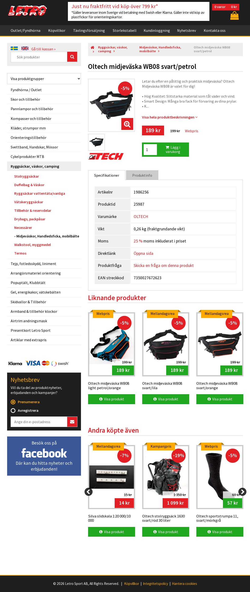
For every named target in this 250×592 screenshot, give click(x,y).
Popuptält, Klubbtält (28, 282)
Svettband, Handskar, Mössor (34, 147)
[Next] (242, 492)
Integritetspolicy (155, 584)
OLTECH (141, 216)
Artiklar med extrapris (29, 339)
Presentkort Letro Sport (31, 330)
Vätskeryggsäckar (28, 202)
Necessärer (23, 227)
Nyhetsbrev (186, 30)
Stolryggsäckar (26, 176)
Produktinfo (142, 175)
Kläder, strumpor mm (28, 128)
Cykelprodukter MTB (27, 156)
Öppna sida (143, 253)
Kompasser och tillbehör (31, 118)
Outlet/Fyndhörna (25, 30)
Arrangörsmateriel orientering (36, 273)
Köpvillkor (56, 30)
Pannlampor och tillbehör (32, 108)
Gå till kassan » (43, 49)
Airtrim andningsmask (29, 320)
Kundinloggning (157, 30)
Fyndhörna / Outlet (26, 89)
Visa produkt (111, 399)
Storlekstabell (125, 30)
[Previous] (89, 492)
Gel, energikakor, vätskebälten (36, 292)
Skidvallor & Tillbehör (28, 301)
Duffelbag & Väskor (29, 185)
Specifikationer (106, 175)
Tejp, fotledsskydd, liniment (33, 263)
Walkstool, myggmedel (32, 244)
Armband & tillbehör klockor (34, 311)
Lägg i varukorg (172, 149)
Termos (20, 253)
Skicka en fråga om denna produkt (164, 265)
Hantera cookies (184, 584)
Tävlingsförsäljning (89, 30)
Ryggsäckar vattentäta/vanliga (39, 193)
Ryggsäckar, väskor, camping (35, 166)
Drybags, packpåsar (29, 219)
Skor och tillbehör (25, 99)
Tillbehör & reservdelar (32, 210)
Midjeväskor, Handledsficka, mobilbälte (47, 236)
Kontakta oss (215, 30)
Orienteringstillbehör (28, 137)
